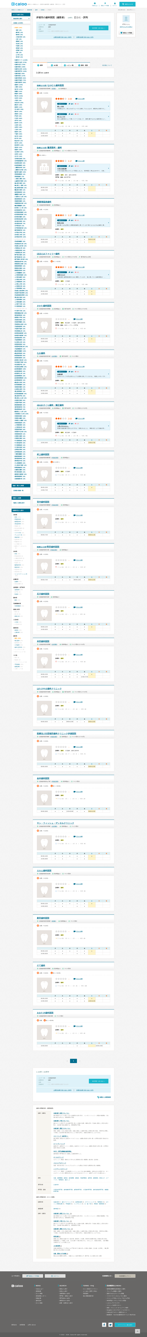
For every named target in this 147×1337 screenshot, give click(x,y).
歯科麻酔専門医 (68, 1189)
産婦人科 (17, 616)
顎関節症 (61, 1179)
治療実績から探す (64, 1293)
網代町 (19, 32)
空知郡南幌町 (20, 241)
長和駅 (54, 88)
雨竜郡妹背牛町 (21, 261)
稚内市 (18, 111)
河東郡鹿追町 (20, 422)
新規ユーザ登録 (105, 5)
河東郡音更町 (20, 416)
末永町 (19, 43)
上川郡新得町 (20, 425)
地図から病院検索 (105, 1097)
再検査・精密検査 (99, 1203)
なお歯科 (41, 353)
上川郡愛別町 (20, 281)
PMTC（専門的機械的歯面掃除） (63, 1151)
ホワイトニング (89, 1202)
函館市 (19, 84)
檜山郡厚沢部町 (21, 187)
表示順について (107, 65)
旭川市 (19, 89)
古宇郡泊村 (19, 225)
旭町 (18, 30)
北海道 (42, 10)
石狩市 (18, 154)
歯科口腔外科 (18, 647)
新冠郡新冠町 (20, 405)
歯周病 (90, 1178)
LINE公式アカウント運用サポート (117, 1312)
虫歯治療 (56, 1202)
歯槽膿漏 (59, 1178)
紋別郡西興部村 (21, 378)
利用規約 (85, 1293)
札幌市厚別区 (20, 78)
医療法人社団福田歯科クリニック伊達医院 (56, 733)
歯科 (36, 10)
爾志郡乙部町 (20, 190)
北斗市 (18, 156)
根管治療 (56, 1236)
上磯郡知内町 (20, 167)
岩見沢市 (19, 102)
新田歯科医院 (43, 918)
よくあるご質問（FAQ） (90, 1291)
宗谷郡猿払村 (20, 331)
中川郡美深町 (20, 306)
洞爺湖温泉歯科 (44, 202)
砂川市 (18, 138)
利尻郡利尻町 (20, 344)
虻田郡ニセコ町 (21, 207)
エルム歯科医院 (44, 870)
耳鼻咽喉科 (18, 606)
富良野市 (19, 145)
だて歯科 (41, 965)
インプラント (77, 1203)
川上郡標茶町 (20, 463)
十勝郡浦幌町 (20, 454)
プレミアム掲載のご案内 (114, 1291)
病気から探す (63, 1289)
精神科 (16, 630)
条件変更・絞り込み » (98, 28)
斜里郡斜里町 (20, 355)
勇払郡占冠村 (20, 297)
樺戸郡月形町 (20, 254)
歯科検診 (56, 1208)
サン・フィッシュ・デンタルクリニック (55, 823)
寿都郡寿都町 (20, 201)
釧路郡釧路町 (20, 456)
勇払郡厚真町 (20, 391)
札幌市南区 (20, 73)
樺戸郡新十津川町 (21, 259)
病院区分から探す (64, 1300)
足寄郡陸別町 (20, 452)
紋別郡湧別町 (20, 371)
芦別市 (18, 116)
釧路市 (18, 93)
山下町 (19, 55)
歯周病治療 (78, 1202)
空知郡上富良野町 (21, 290)
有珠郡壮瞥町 (20, 387)
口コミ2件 (81, 99)
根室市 (18, 131)
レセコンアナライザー (113, 1303)
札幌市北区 (20, 64)
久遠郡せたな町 (21, 196)
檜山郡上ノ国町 (21, 185)
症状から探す (63, 1291)
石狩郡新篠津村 (21, 160)
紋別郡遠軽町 (20, 369)
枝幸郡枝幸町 (20, 337)
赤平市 (18, 120)
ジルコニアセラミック (60, 1163)
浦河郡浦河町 (20, 407)
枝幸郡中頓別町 (21, 335)
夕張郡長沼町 (20, 250)
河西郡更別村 (20, 434)
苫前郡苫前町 (20, 319)
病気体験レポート (41, 1296)
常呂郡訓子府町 (21, 362)
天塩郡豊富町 (20, 340)
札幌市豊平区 (21, 71)
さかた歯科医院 (44, 306)
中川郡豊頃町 (20, 445)
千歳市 (18, 134)
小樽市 (18, 87)
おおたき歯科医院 (45, 1013)
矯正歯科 (17, 640)
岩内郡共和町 (20, 221)
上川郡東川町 (20, 286)
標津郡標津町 (20, 476)
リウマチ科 (18, 532)
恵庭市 (18, 149)
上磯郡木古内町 (21, 170)
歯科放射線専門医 (98, 1189)
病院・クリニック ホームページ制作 (117, 1307)
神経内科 (17, 537)
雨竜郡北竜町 (20, 268)
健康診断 (17, 666)
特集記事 (38, 1298)
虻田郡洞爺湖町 (21, 393)
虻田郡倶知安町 (21, 219)
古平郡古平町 (20, 232)
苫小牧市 (19, 109)
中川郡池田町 (20, 443)
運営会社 (14, 1324)
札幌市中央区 (21, 62)
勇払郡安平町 (20, 396)
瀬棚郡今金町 (20, 194)
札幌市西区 (20, 75)
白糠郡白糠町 (20, 469)
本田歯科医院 (43, 641)
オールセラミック (59, 1157)
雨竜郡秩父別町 (21, 263)
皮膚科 (16, 581)
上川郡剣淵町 (20, 302)
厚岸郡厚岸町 (20, 458)
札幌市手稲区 (20, 80)
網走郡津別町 (20, 353)
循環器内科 (18, 521)
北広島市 (19, 151)
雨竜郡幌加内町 (21, 313)
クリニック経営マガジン (114, 1305)
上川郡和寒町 (20, 299)
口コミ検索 (39, 1293)
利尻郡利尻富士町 (21, 346)
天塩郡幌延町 (20, 349)
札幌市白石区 (21, 69)
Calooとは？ (39, 1289)
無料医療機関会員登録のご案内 (116, 1289)
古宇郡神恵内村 (21, 228)
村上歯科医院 (43, 454)
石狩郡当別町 (20, 158)
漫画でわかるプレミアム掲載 (115, 1293)
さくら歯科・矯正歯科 (50, 405)
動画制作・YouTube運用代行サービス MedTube (121, 1314)
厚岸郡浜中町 (20, 460)
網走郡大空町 (20, 382)
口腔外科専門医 (58, 1189)
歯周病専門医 (78, 1189)
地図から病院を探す (19, 503)
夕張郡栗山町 (20, 252)
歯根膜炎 (95, 1178)
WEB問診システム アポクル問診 (116, 1300)
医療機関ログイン (125, 1276)
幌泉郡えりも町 (21, 411)
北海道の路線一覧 (18, 490)
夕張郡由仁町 (20, 248)
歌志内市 (19, 140)
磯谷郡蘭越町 (20, 205)
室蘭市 (18, 91)
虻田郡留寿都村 (21, 212)
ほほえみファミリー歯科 (48, 254)
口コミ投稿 (39, 1303)
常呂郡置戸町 (20, 364)
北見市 (18, 98)
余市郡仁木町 (20, 234)
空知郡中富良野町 (21, 293)
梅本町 (19, 34)
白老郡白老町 (20, 389)
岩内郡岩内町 (20, 223)
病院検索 (29, 10)
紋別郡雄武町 (20, 380)
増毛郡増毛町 (20, 315)
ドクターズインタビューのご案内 (117, 1296)
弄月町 (19, 57)
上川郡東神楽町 (21, 275)
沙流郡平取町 (20, 402)
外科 (16, 553)
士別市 (18, 125)
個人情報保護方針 (88, 1296)
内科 (16, 517)
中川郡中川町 (20, 310)
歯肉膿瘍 (71, 1178)
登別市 (18, 147)
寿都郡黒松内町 (21, 203)
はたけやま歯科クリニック (49, 689)
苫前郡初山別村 (21, 324)
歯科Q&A (38, 1300)
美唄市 (18, 114)
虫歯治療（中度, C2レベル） (62, 1120)
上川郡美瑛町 (20, 288)
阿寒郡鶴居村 (20, 467)
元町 (18, 52)
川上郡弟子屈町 (21, 465)
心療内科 (17, 632)
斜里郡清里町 (20, 357)
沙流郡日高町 (20, 400)
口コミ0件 (79, 319)
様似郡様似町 (20, 409)
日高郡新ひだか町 (21, 413)
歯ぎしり (67, 1179)
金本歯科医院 (43, 778)
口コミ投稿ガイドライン (90, 1289)
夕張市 (18, 100)
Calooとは (94, 5)
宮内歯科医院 (43, 502)
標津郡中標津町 (21, 474)
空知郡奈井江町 (21, 243)
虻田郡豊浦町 (20, 384)
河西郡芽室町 (20, 429)
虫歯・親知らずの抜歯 (60, 1253)
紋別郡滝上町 (20, 373)
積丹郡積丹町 (20, 230)
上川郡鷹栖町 (20, 272)
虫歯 (55, 1178)
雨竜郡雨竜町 (20, 266)
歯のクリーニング (67, 1202)
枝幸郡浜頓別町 (21, 333)
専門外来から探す (64, 1298)
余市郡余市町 (20, 237)
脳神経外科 (18, 565)
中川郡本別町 (20, 447)
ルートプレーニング (59, 1143)
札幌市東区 (20, 67)
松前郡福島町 (20, 165)
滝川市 (18, 136)
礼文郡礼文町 (20, 342)
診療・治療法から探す (66, 1303)
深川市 (18, 143)
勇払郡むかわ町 (21, 398)
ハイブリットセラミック (60, 1169)
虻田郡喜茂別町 (21, 214)
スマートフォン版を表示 (125, 1325)
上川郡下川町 (20, 304)
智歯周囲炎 (83, 1178)
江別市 (18, 118)
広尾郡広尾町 (20, 438)
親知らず (102, 1178)
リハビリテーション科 (21, 574)
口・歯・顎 (88, 1203)
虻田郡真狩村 (20, 210)
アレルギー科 (18, 535)
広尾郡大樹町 (20, 436)
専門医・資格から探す (66, 1296)
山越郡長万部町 (21, 181)
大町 (18, 39)
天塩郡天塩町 (20, 328)
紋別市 (18, 122)
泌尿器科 (17, 589)
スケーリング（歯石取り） (61, 1136)
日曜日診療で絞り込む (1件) (84, 37)
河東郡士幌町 (20, 418)
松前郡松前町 (20, 163)
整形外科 (17, 567)
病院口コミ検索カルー (17, 10)
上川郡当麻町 (20, 277)
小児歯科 (17, 645)
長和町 (19, 48)
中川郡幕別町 (20, 440)
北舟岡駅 (54, 356)
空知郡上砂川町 (21, 246)
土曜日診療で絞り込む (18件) (63, 37)
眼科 (16, 600)
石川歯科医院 (43, 594)
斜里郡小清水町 (21, 360)
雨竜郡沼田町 (20, 270)
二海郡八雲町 (20, 178)
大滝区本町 (20, 37)
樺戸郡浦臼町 (20, 257)
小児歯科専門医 (87, 1189)
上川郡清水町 (20, 427)
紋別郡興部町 (20, 375)
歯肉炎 (66, 1178)
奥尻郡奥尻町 (20, 192)
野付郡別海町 (20, 472)
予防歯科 (68, 1203)
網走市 (18, 105)
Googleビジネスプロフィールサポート (118, 1310)
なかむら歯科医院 (50, 85)
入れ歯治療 (57, 1245)
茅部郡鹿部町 (20, 174)
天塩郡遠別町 (20, 326)
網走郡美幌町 (20, 351)
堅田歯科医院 (48, 547)
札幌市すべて (21, 60)
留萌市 (18, 107)
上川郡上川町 (20, 284)
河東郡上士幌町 (21, 420)
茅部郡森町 (19, 176)
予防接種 (17, 664)
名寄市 (18, 127)
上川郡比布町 (20, 279)
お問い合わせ (32, 1324)
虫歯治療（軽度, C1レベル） (62, 1113)
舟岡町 (19, 50)
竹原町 (19, 46)
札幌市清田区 (20, 82)
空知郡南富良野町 (21, 295)
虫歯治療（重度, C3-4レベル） (62, 1128)
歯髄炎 (77, 1178)
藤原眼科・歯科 (49, 147)
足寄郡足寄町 (20, 449)
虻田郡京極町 (20, 216)
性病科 (16, 594)
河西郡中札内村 (21, 431)
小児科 (16, 622)
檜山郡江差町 (20, 183)
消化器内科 (18, 523)
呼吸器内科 (18, 519)
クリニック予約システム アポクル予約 (118, 1298)
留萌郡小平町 (20, 317)
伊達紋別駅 (55, 457)
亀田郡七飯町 (20, 172)
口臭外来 (56, 1184)
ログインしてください (126, 26)
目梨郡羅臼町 (20, 478)
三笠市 (18, 129)
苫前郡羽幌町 (20, 322)
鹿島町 (19, 41)
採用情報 (22, 1324)
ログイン (115, 5)
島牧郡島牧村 (20, 199)
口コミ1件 (81, 161)
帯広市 (19, 96)
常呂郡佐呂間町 (21, 366)
